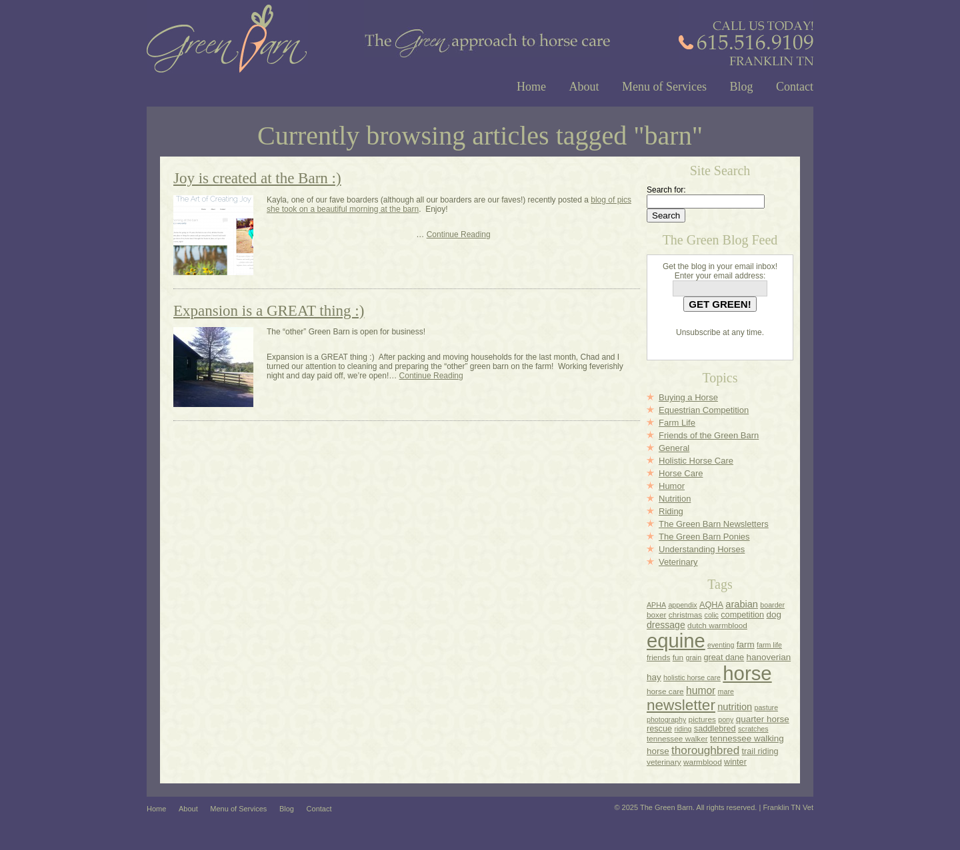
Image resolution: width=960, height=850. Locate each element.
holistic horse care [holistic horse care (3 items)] (692, 677)
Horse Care (681, 473)
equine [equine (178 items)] (676, 640)
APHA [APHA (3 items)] (656, 605)
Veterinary (678, 562)
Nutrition (675, 499)
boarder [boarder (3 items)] (772, 605)
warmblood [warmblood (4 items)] (702, 761)
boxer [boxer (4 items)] (656, 614)
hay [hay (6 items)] (654, 677)
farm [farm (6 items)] (746, 644)
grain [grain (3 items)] (693, 657)
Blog (741, 86)
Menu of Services (664, 86)
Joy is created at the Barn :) (257, 178)
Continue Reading (459, 234)
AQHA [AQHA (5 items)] (711, 605)
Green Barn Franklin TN (227, 37)
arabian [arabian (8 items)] (741, 604)
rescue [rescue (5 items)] (659, 728)
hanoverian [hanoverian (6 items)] (769, 657)
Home (531, 86)
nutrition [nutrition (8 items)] (734, 706)
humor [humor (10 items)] (700, 690)
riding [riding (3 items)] (682, 729)
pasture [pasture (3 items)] (767, 707)
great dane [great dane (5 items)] (724, 657)
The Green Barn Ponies (704, 537)
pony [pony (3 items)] (725, 719)
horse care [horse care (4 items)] (665, 691)
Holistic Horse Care (696, 461)
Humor (672, 486)
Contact (794, 86)
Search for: (666, 190)
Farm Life (677, 423)
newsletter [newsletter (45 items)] (681, 705)
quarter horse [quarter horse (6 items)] (762, 719)
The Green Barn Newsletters (714, 524)
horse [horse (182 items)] (747, 673)
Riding (671, 511)
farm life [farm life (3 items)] (769, 645)
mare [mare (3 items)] (726, 691)
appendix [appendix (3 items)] (682, 605)
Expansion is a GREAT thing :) (268, 310)
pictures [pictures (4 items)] (702, 719)
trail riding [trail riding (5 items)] (760, 751)
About (584, 86)
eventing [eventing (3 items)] (720, 645)
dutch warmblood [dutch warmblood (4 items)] (717, 625)
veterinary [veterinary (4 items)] (664, 761)
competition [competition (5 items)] (742, 615)
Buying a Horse (688, 397)
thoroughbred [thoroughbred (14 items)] (705, 750)
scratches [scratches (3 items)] (753, 729)
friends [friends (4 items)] (658, 657)
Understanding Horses (702, 549)
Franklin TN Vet (788, 807)
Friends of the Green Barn (709, 435)
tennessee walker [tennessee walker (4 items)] (677, 738)
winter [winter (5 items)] (735, 762)
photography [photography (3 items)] (666, 719)
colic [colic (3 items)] (712, 615)
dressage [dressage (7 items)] (666, 625)
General (674, 448)
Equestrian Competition (704, 410)
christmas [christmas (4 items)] (685, 614)
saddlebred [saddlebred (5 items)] (715, 728)
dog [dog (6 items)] (773, 615)
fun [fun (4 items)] (678, 657)
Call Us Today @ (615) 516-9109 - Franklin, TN (746, 32)
